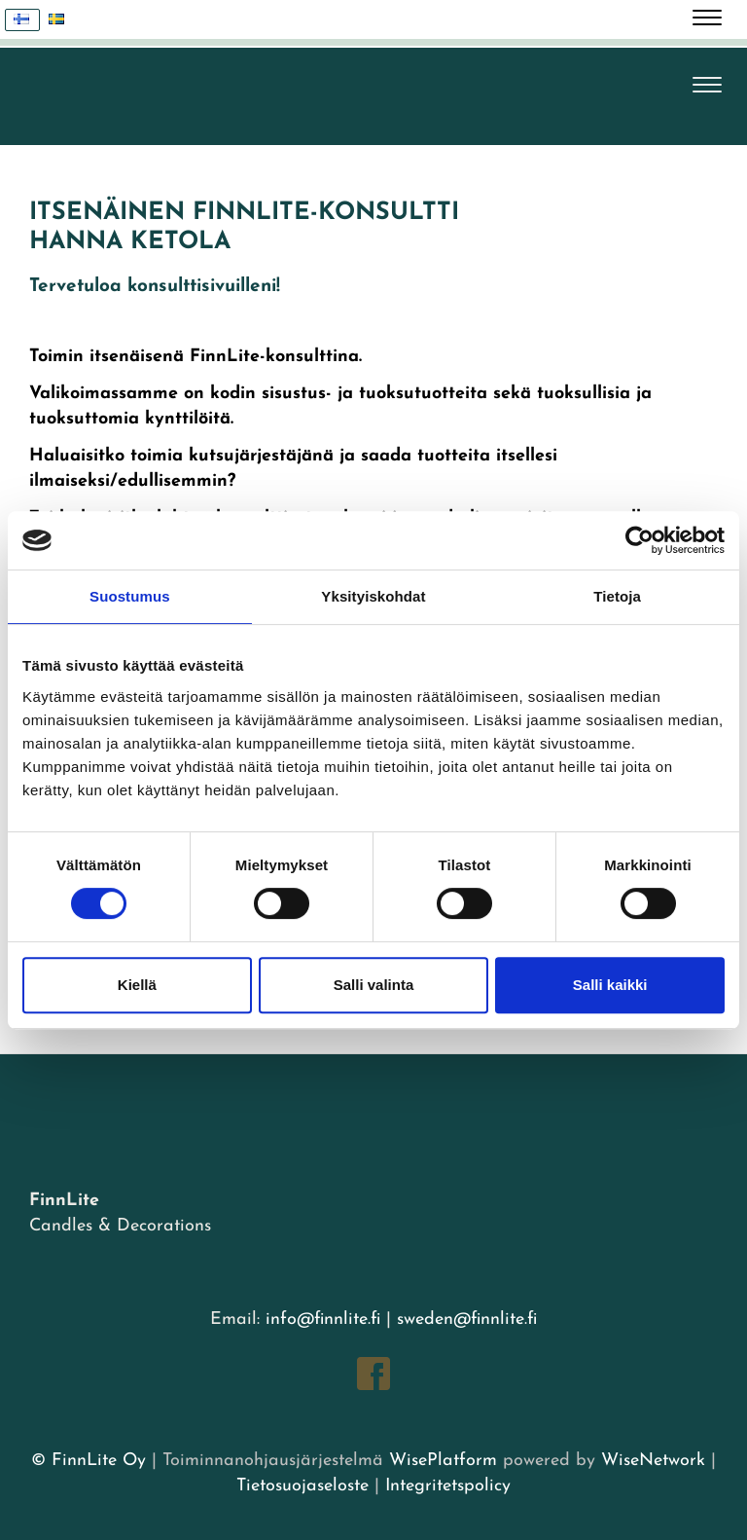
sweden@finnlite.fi (467, 1319)
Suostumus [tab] (129, 596)
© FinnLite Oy (88, 1460)
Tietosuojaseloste (302, 1486)
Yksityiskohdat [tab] (373, 596)
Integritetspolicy (445, 1486)
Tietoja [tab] (617, 596)
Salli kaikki (610, 984)
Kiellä (137, 984)
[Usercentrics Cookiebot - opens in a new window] (639, 540)
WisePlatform (443, 1460)
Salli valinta (374, 984)
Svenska (62, 20)
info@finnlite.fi (323, 1319)
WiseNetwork (653, 1460)
